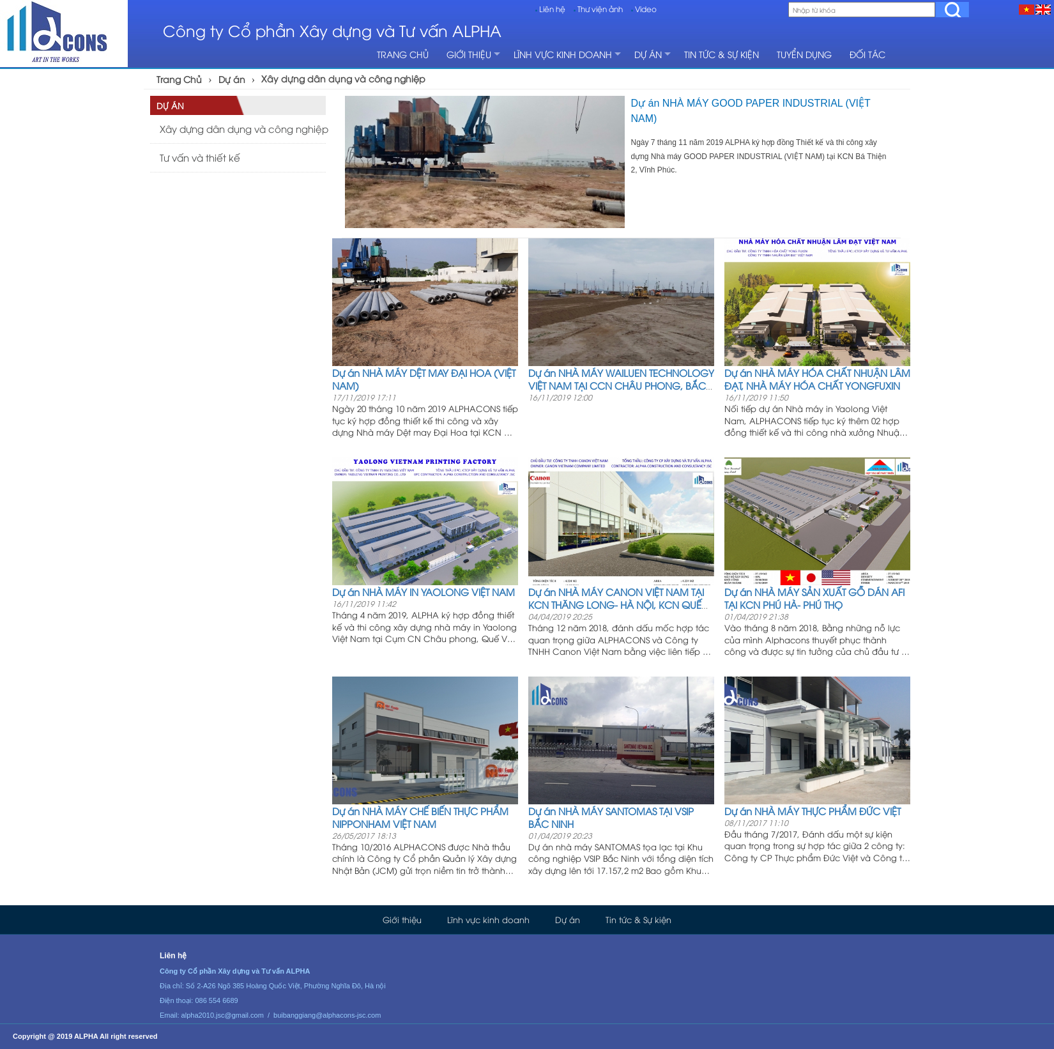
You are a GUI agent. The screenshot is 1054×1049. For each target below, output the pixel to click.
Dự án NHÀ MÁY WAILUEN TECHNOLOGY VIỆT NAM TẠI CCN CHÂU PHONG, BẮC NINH (621, 385)
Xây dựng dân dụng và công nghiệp (343, 78)
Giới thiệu (469, 54)
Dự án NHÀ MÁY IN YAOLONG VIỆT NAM (423, 591)
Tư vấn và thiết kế (200, 157)
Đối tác (867, 54)
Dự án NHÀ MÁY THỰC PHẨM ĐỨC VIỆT (812, 810)
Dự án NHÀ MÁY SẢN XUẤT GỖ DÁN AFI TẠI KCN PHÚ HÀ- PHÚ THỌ (814, 598)
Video (646, 8)
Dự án (648, 54)
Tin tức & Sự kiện (721, 54)
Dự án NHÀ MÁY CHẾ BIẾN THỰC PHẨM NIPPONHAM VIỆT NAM (420, 817)
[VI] (1026, 9)
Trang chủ (403, 54)
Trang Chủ (179, 79)
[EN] (1043, 9)
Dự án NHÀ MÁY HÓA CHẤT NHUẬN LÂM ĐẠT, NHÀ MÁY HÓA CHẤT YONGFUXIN (817, 379)
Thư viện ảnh (600, 8)
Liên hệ (552, 8)
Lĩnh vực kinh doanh (563, 54)
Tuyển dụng (804, 54)
